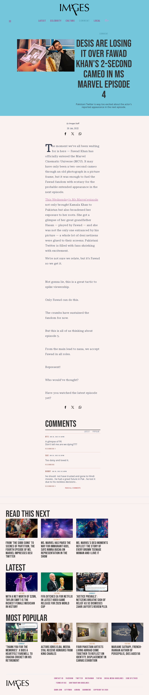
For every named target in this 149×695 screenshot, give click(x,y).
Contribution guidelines (79, 683)
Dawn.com (58, 690)
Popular (96, 431)
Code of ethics (132, 678)
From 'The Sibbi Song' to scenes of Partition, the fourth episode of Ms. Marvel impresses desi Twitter (20, 550)
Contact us (58, 678)
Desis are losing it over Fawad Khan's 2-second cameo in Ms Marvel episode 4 (104, 69)
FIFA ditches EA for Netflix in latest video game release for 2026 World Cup (57, 601)
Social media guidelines (113, 678)
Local (97, 21)
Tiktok (99, 678)
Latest (42, 21)
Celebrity (55, 21)
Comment (84, 21)
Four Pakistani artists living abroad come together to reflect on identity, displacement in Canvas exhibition (91, 654)
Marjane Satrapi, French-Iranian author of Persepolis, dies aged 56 (126, 650)
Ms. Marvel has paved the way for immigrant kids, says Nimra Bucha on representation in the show (56, 550)
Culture (70, 21)
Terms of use (61, 683)
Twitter (79, 678)
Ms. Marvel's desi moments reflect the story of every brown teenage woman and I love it (92, 548)
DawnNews (86, 690)
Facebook (69, 678)
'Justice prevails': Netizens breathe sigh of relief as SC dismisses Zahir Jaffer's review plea (91, 601)
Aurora (77, 690)
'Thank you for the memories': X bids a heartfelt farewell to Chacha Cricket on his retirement (19, 654)
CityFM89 (68, 690)
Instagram (89, 678)
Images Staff (74, 123)
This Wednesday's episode (71, 199)
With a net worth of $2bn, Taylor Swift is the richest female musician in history (21, 601)
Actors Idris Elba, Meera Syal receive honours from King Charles (57, 650)
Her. (107, 20)
